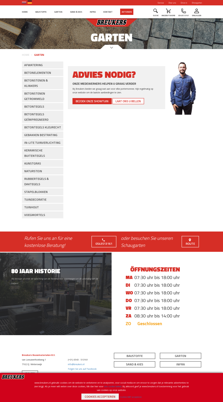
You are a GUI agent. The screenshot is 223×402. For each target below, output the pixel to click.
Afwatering (33, 65)
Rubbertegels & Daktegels (36, 181)
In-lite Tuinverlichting (42, 142)
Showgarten (197, 2)
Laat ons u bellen (131, 101)
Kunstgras (32, 163)
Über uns (172, 2)
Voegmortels (34, 214)
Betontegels (34, 106)
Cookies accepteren (100, 396)
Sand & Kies (76, 11)
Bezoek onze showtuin (93, 101)
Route (190, 242)
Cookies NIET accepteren (131, 397)
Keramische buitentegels (34, 153)
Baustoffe (41, 11)
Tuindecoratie (35, 199)
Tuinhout (31, 207)
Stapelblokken (36, 191)
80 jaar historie (35, 271)
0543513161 (103, 242)
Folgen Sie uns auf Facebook (82, 368)
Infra (93, 11)
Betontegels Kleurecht (42, 127)
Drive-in (184, 2)
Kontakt (107, 11)
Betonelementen (37, 72)
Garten (58, 11)
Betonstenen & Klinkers (36, 83)
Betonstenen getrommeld (34, 96)
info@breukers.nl (76, 364)
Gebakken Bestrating (40, 135)
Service (161, 2)
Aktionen (127, 11)
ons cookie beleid (112, 386)
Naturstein (33, 171)
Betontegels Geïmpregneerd (36, 117)
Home (25, 11)
